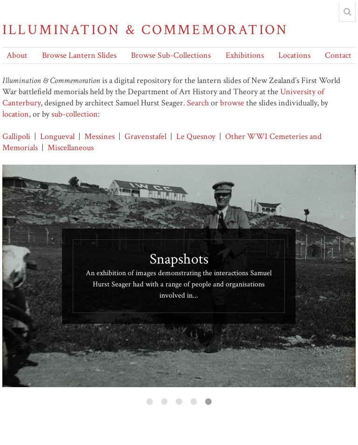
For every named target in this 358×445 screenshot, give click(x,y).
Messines (99, 136)
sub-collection (74, 114)
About (17, 55)
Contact (338, 55)
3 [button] (179, 401)
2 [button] (164, 401)
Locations (294, 55)
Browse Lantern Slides (79, 55)
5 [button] (208, 401)
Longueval (57, 136)
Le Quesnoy (195, 136)
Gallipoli (16, 136)
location (15, 114)
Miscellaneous (71, 147)
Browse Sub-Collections (171, 55)
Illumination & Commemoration (145, 30)
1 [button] (149, 401)
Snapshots (179, 259)
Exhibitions (245, 55)
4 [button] (194, 401)
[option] (179, 276)
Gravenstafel (145, 136)
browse (232, 102)
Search (198, 102)
